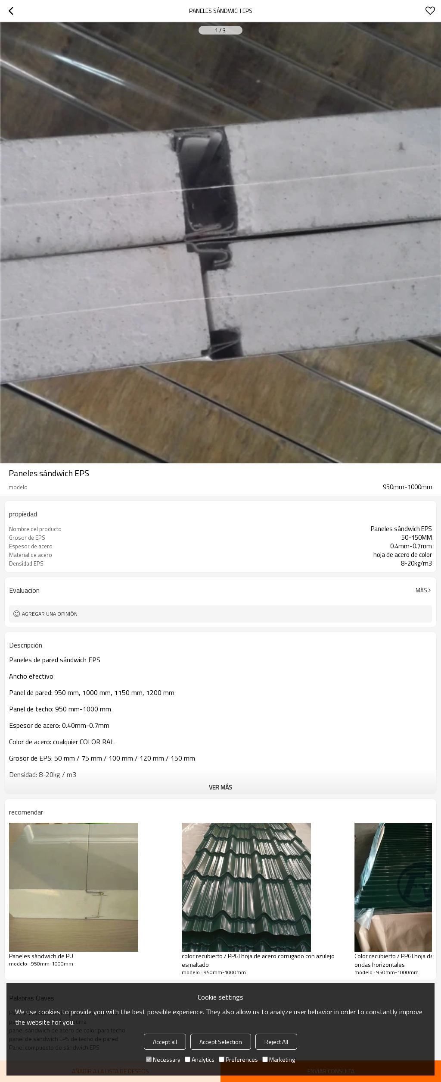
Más (421, 590)
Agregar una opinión (50, 614)
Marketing (278, 1059)
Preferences (238, 1059)
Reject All (276, 1041)
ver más (220, 787)
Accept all (165, 1041)
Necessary (163, 1059)
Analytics (199, 1059)
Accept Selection (220, 1041)
